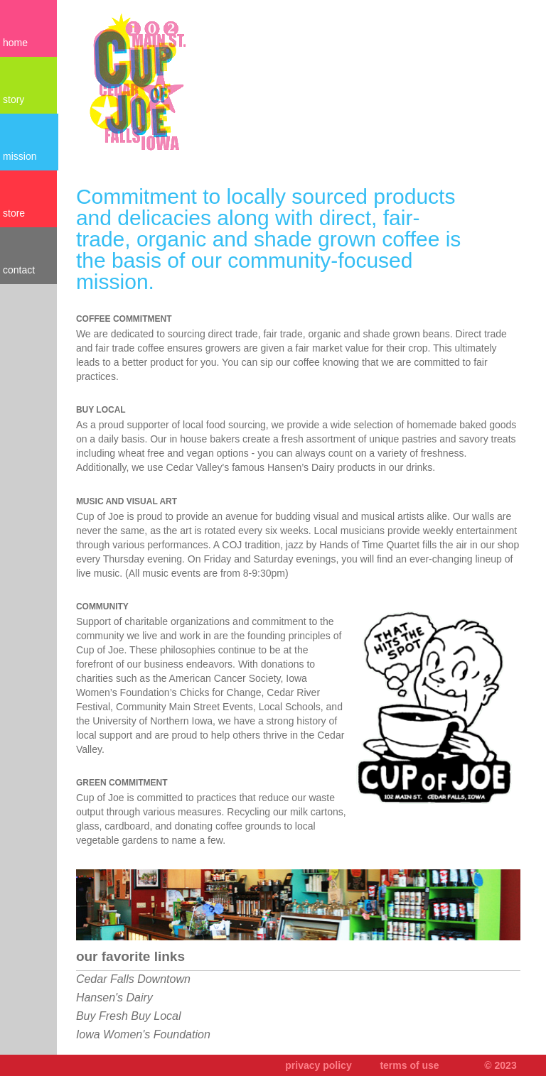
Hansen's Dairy (114, 997)
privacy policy (318, 1065)
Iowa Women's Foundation (143, 1034)
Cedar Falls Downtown (133, 979)
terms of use (409, 1065)
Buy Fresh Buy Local (128, 1016)
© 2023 (500, 1065)
